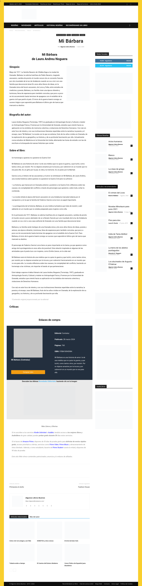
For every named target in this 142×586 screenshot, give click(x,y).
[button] (130, 25)
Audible (51, 432)
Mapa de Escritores (82, 4)
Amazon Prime (28, 441)
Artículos (38, 25)
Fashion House (84, 487)
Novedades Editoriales (31, 4)
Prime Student (58, 447)
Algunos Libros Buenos (68, 47)
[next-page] (14, 570)
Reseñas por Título (58, 4)
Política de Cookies (127, 584)
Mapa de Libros (70, 4)
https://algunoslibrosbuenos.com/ (34, 501)
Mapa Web (98, 584)
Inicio (11, 30)
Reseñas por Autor (45, 4)
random (82, 35)
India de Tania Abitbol (117, 234)
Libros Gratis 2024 (95, 4)
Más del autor (35, 517)
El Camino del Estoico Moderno (47, 563)
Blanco (111, 155)
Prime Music (64, 444)
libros (29, 30)
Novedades (26, 25)
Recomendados (20, 30)
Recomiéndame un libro (76, 25)
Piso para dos (114, 220)
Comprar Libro (28, 372)
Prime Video (54, 444)
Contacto (107, 584)
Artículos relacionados (19, 517)
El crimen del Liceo (116, 193)
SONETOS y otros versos (45, 541)
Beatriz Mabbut (113, 195)
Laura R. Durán (113, 223)
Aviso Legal (115, 584)
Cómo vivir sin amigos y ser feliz (20, 541)
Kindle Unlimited (40, 432)
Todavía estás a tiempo (17, 563)
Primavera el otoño (16, 487)
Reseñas (14, 25)
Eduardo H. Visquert (114, 253)
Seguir (128, 61)
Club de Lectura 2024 (86, 584)
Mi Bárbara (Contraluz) (20, 360)
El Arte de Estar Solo (71, 541)
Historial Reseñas (55, 25)
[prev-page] (10, 570)
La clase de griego (116, 169)
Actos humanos (115, 141)
